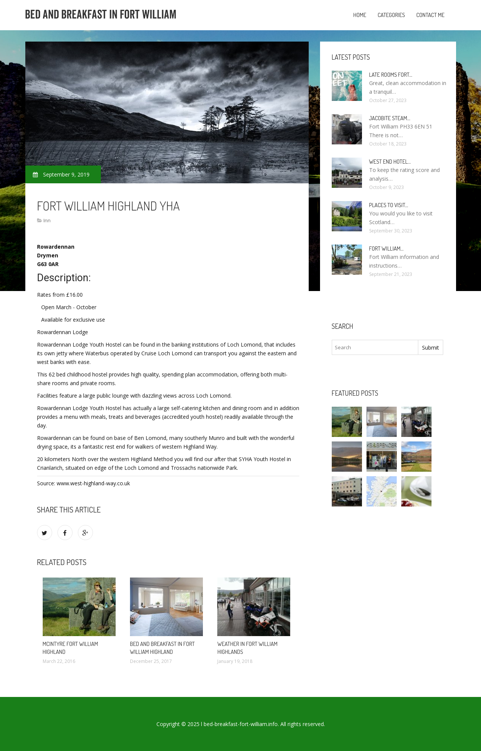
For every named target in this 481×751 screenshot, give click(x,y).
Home (360, 15)
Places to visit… (388, 205)
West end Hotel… (390, 161)
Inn (47, 220)
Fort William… (386, 248)
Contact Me (430, 15)
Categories (391, 15)
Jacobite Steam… (389, 118)
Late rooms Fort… (391, 74)
